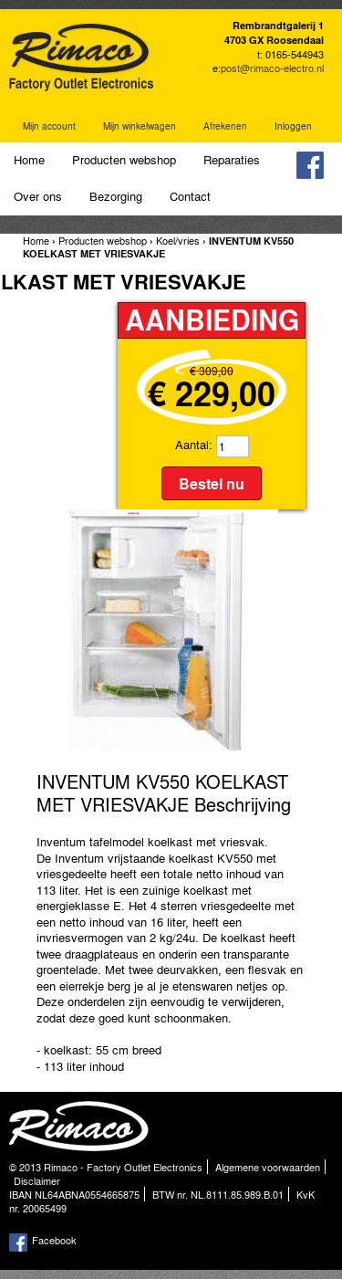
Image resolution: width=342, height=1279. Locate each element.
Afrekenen (225, 126)
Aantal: (193, 444)
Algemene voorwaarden (267, 1166)
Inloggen (293, 126)
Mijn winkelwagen (139, 126)
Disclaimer (37, 1180)
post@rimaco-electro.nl (272, 67)
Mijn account (49, 126)
